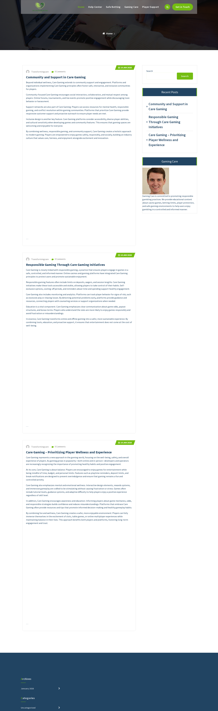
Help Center (95, 6)
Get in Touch (183, 6)
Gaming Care (131, 6)
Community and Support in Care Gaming (56, 77)
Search (149, 71)
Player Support (150, 6)
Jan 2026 (125, 67)
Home (81, 6)
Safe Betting (113, 6)
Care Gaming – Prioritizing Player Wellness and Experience (69, 452)
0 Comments (59, 71)
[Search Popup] (167, 7)
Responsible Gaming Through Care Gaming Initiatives (65, 265)
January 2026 (27, 706)
